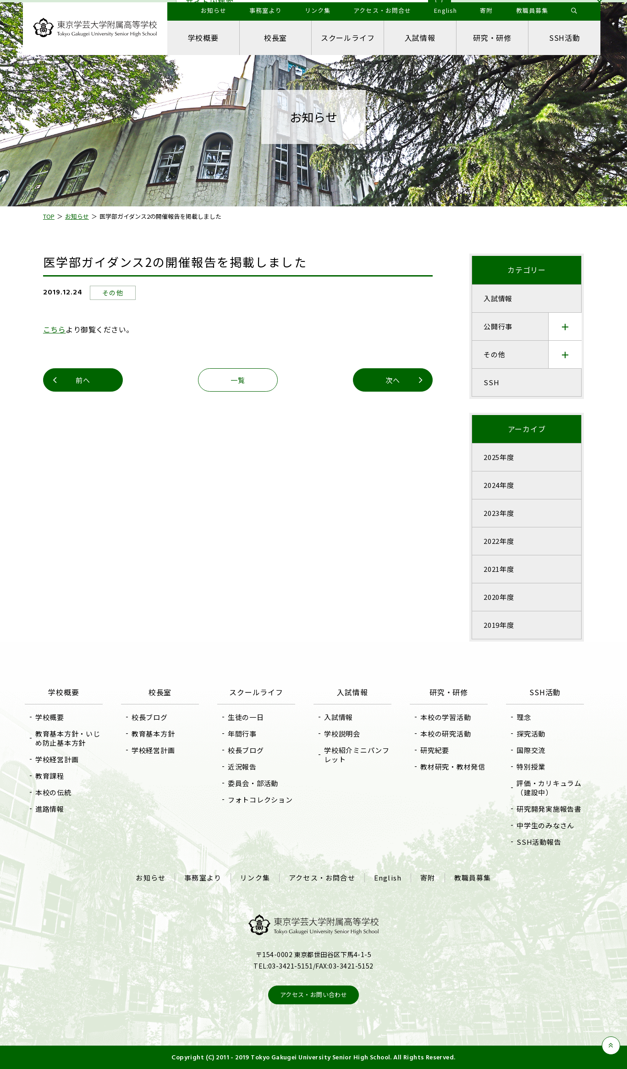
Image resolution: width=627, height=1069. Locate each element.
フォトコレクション (260, 799)
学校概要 (203, 37)
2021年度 (499, 569)
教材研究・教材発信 (452, 766)
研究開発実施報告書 (549, 809)
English (388, 877)
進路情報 (49, 809)
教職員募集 (472, 877)
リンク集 (255, 877)
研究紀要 (434, 750)
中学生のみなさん (545, 825)
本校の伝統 (53, 792)
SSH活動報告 (539, 842)
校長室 (275, 37)
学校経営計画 (57, 759)
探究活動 (531, 733)
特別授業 (531, 766)
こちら (54, 329)
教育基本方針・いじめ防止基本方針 (67, 738)
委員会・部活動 (253, 783)
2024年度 (499, 485)
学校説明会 (342, 733)
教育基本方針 (153, 733)
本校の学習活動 (445, 717)
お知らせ (150, 877)
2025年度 (499, 457)
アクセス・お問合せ (322, 877)
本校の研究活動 (445, 733)
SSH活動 (564, 37)
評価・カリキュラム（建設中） (549, 787)
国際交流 (531, 750)
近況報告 (242, 766)
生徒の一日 (246, 717)
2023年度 (499, 513)
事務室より (202, 877)
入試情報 (420, 37)
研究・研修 (492, 37)
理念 (524, 717)
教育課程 (49, 776)
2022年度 (499, 541)
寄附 (427, 877)
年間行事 (242, 733)
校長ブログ (150, 717)
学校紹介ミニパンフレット (357, 754)
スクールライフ (348, 37)
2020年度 (499, 597)
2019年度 (499, 625)
